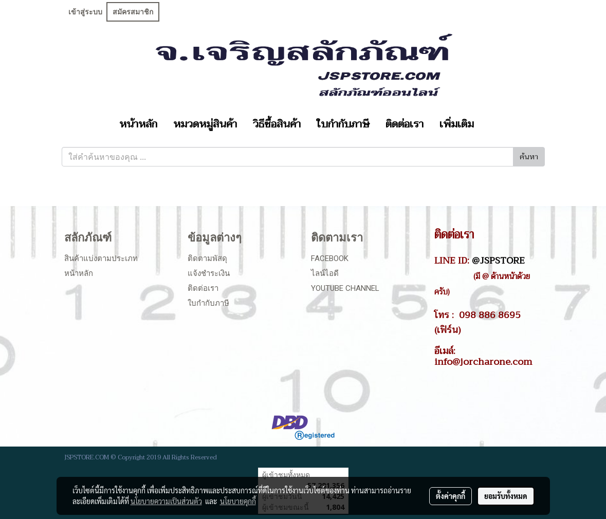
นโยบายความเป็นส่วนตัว (166, 501)
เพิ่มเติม (456, 124)
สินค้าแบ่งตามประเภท (101, 258)
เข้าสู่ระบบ (85, 12)
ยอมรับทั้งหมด (505, 496)
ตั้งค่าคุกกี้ (450, 496)
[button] (491, 124)
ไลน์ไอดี (325, 273)
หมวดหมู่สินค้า (205, 124)
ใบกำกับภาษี (343, 124)
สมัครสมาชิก (133, 12)
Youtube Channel (345, 288)
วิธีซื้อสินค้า (277, 124)
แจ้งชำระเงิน (209, 273)
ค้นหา (529, 157)
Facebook (329, 258)
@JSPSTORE (498, 260)
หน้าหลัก (138, 124)
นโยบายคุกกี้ (238, 501)
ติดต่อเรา (404, 124)
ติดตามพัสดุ (207, 258)
